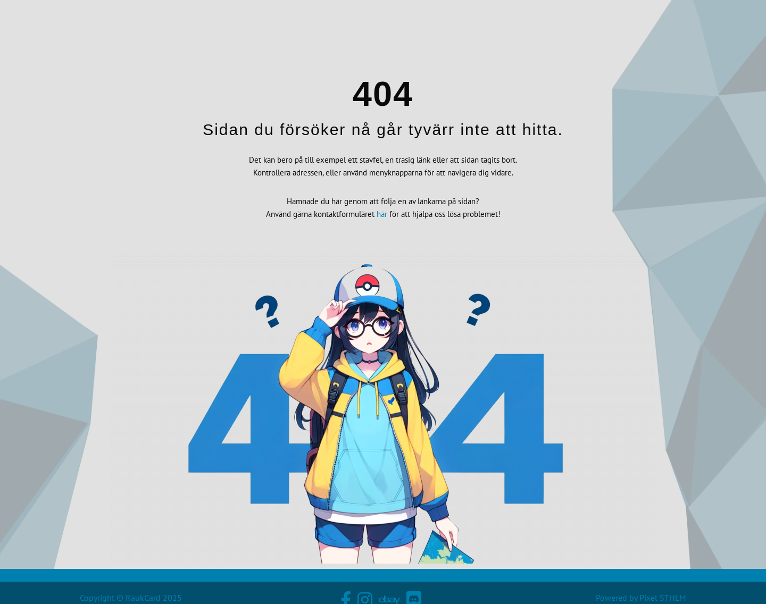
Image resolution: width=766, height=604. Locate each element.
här (382, 217)
